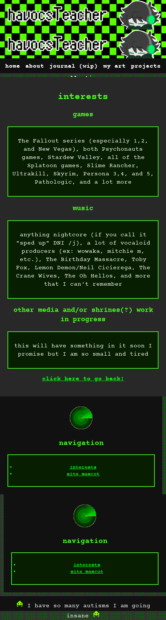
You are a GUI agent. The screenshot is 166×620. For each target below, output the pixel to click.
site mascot (83, 474)
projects (146, 66)
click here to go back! (83, 379)
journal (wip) (73, 66)
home (12, 66)
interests (83, 467)
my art (114, 66)
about (34, 66)
